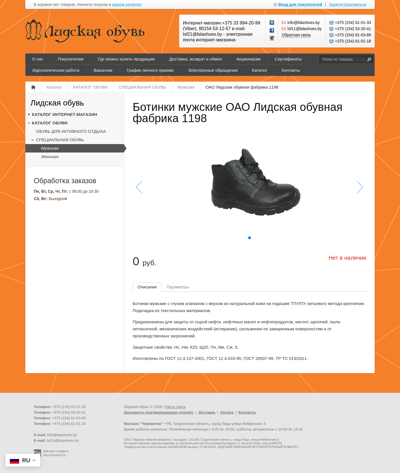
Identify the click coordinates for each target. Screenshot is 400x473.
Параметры (177, 286)
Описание (147, 286)
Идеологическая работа (55, 70)
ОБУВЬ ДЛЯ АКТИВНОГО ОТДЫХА (71, 131)
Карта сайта (175, 407)
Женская (49, 156)
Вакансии (103, 70)
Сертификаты (288, 59)
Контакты (291, 70)
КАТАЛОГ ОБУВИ (49, 122)
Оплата (227, 412)
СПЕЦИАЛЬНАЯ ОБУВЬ (60, 139)
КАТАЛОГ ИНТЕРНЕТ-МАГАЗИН (64, 114)
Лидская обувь (57, 102)
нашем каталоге (127, 5)
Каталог (260, 70)
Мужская (50, 148)
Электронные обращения (212, 70)
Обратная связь (296, 35)
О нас (37, 59)
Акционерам (248, 59)
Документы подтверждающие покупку (159, 412)
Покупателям (70, 59)
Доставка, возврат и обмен (195, 59)
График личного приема (150, 70)
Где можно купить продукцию (126, 59)
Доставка (206, 412)
